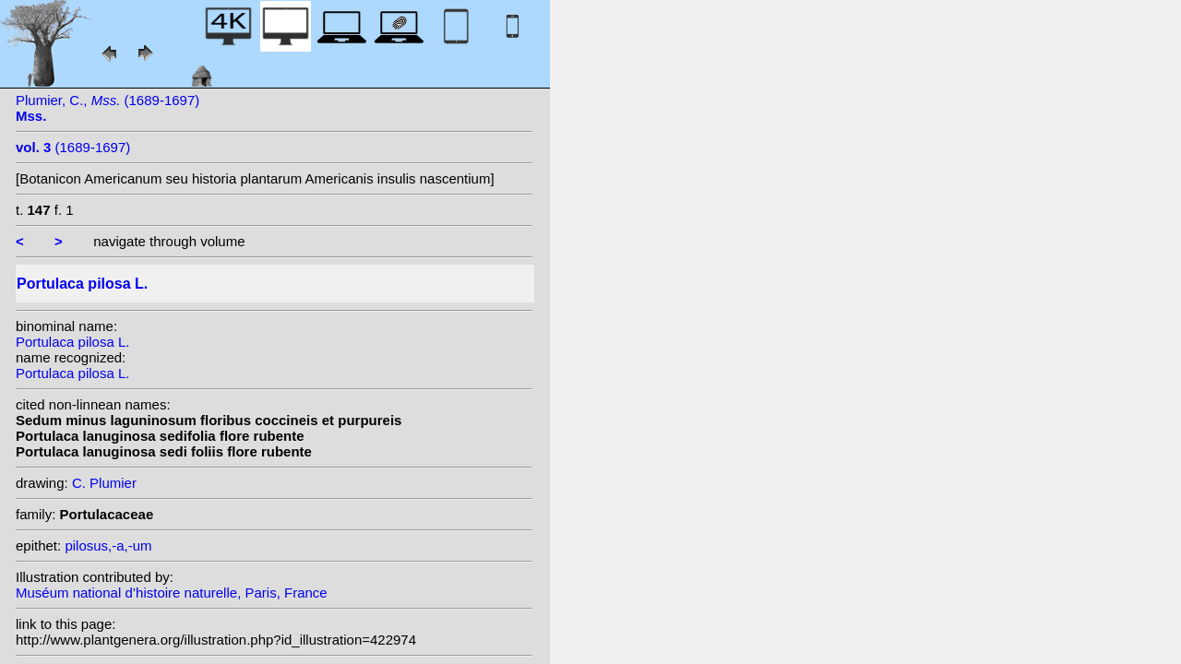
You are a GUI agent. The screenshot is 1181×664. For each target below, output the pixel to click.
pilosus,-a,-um (108, 545)
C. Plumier (104, 483)
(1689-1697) (73, 147)
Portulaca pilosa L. (72, 342)
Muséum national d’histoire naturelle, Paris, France (172, 592)
